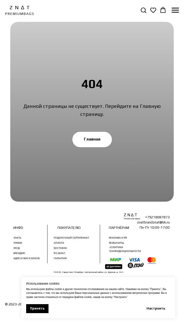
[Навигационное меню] (175, 10)
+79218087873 (157, 217)
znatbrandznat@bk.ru (153, 222)
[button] (143, 10)
